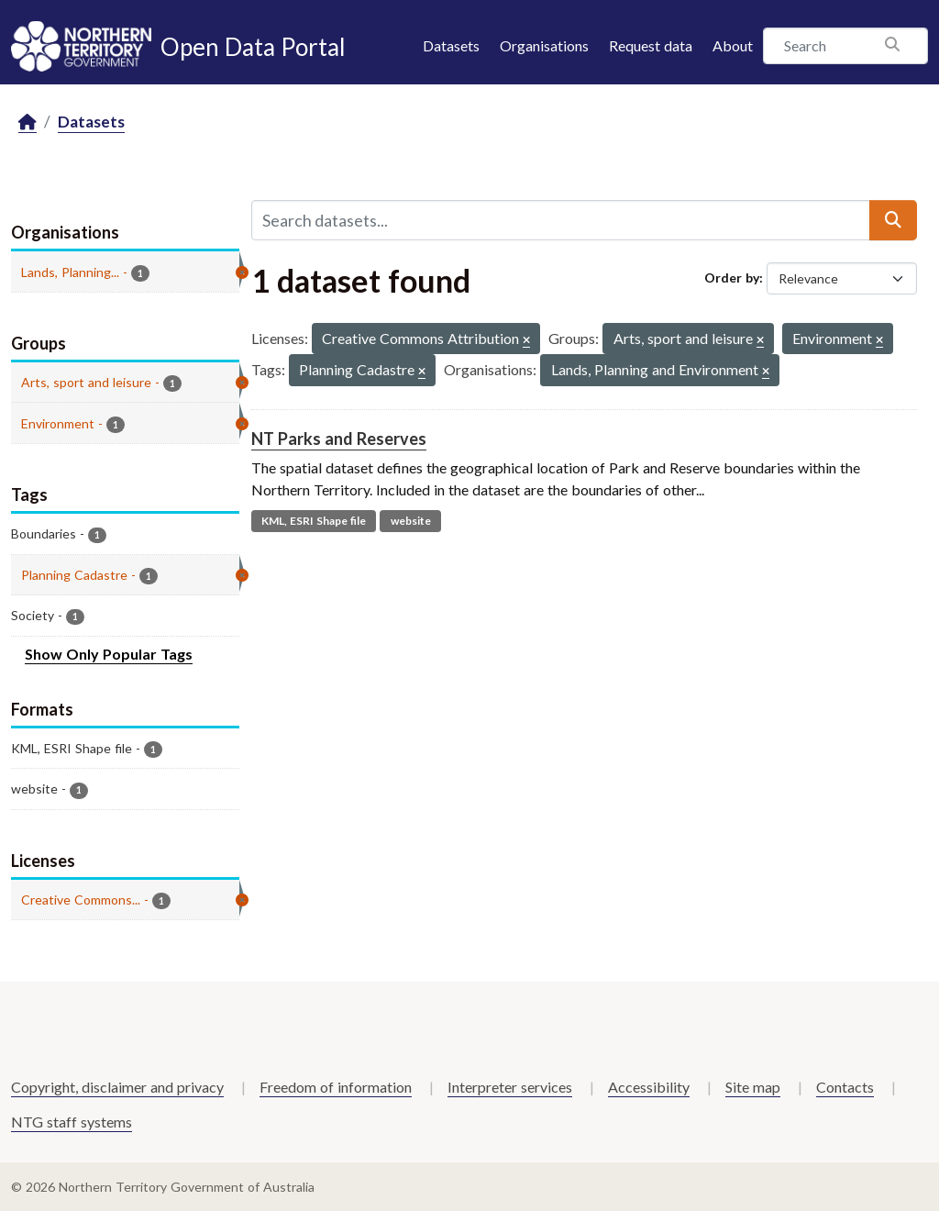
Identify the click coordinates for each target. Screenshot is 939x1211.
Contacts (845, 1086)
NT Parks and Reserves (338, 438)
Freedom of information (336, 1086)
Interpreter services (509, 1086)
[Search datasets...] (560, 220)
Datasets (451, 45)
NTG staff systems (71, 1121)
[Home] (27, 122)
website (411, 521)
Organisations (544, 45)
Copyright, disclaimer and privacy (117, 1086)
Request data (650, 45)
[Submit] (893, 220)
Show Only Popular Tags (109, 653)
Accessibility (649, 1086)
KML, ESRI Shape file (313, 521)
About (733, 45)
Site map (752, 1086)
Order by (731, 277)
